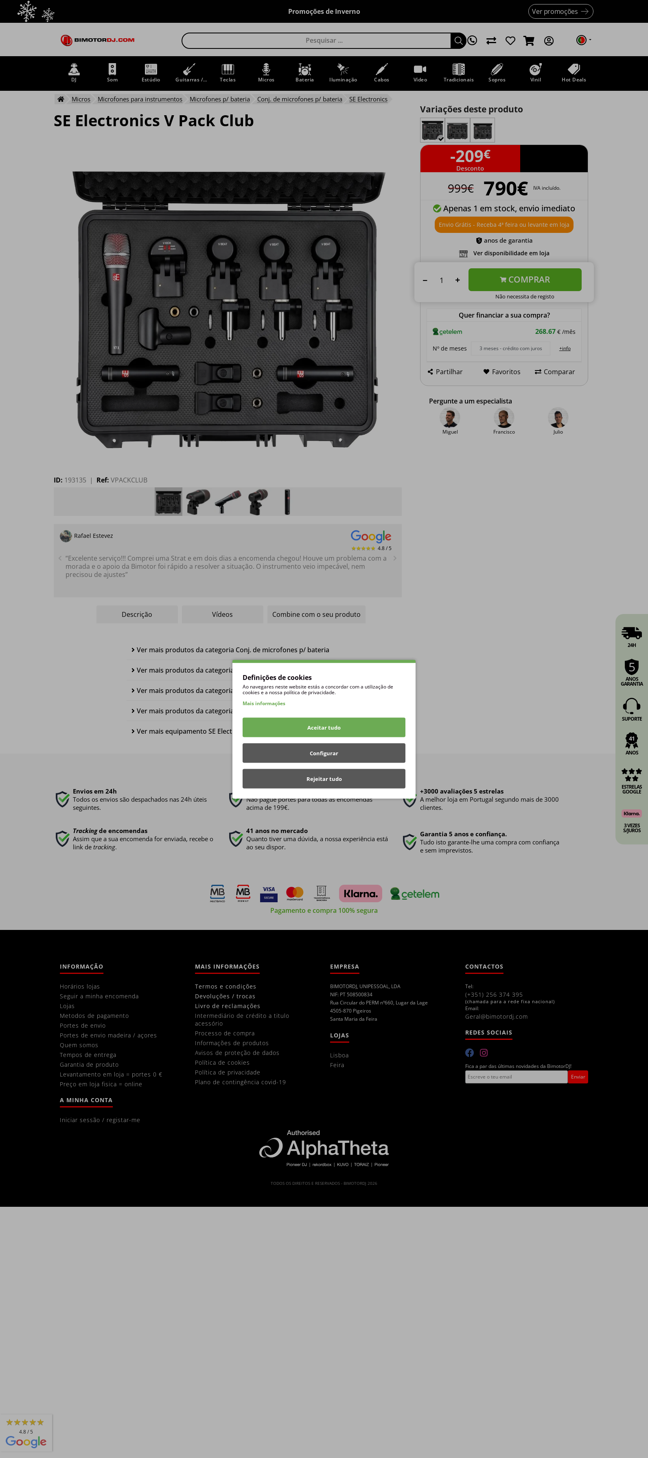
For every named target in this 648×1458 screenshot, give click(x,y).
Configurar (324, 752)
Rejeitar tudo (324, 778)
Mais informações (264, 702)
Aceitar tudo (324, 727)
